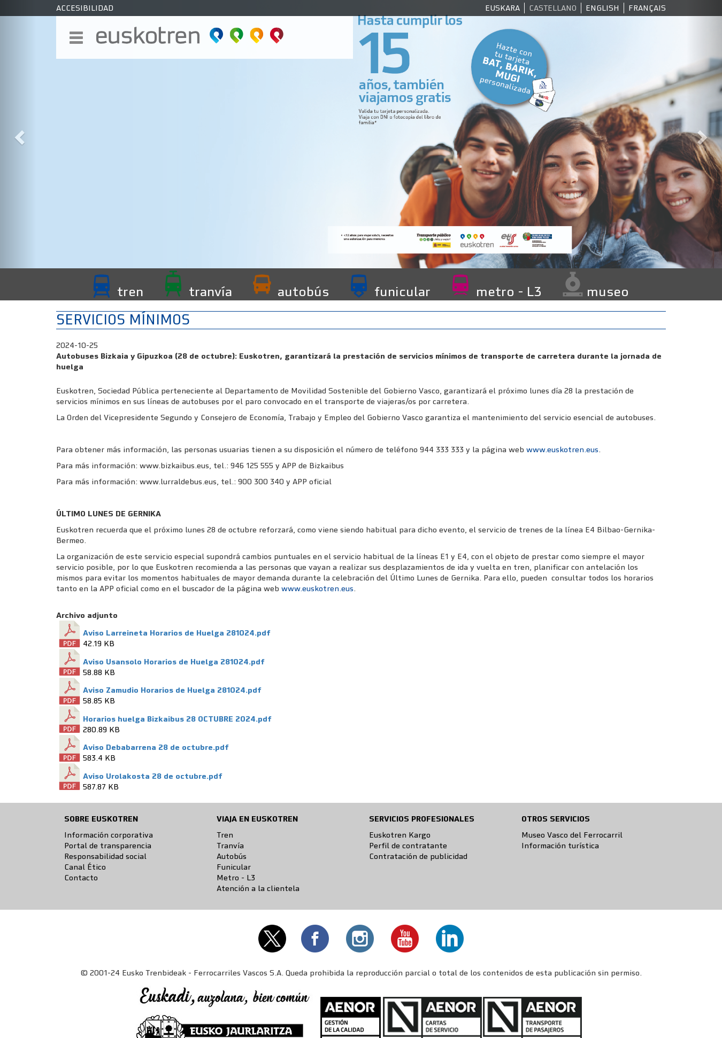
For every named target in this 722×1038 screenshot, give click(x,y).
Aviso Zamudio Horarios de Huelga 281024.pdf (172, 690)
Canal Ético (85, 867)
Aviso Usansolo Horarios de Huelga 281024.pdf (174, 662)
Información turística (560, 845)
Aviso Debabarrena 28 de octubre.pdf (156, 747)
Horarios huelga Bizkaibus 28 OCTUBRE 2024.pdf (177, 719)
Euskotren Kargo (400, 835)
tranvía (210, 291)
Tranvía (230, 845)
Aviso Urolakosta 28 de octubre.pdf (152, 776)
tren (130, 291)
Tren (225, 835)
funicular (402, 291)
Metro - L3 (236, 877)
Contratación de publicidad (418, 856)
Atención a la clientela (258, 888)
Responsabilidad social (105, 856)
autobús (303, 291)
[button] (18, 134)
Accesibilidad (84, 8)
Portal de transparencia (107, 845)
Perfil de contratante (408, 845)
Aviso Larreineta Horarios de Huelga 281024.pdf (177, 633)
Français (647, 8)
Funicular (234, 867)
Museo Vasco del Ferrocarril (572, 835)
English (602, 8)
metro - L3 (508, 291)
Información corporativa (108, 835)
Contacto (81, 877)
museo (608, 291)
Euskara (502, 8)
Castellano (553, 8)
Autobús (232, 856)
